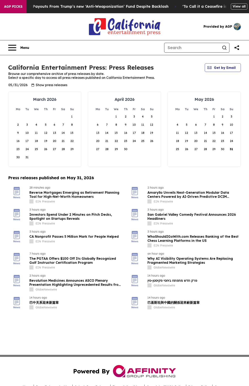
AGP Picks (13, 6)
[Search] (191, 47)
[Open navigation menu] (18, 48)
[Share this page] (237, 48)
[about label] (31, 201)
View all (239, 6)
